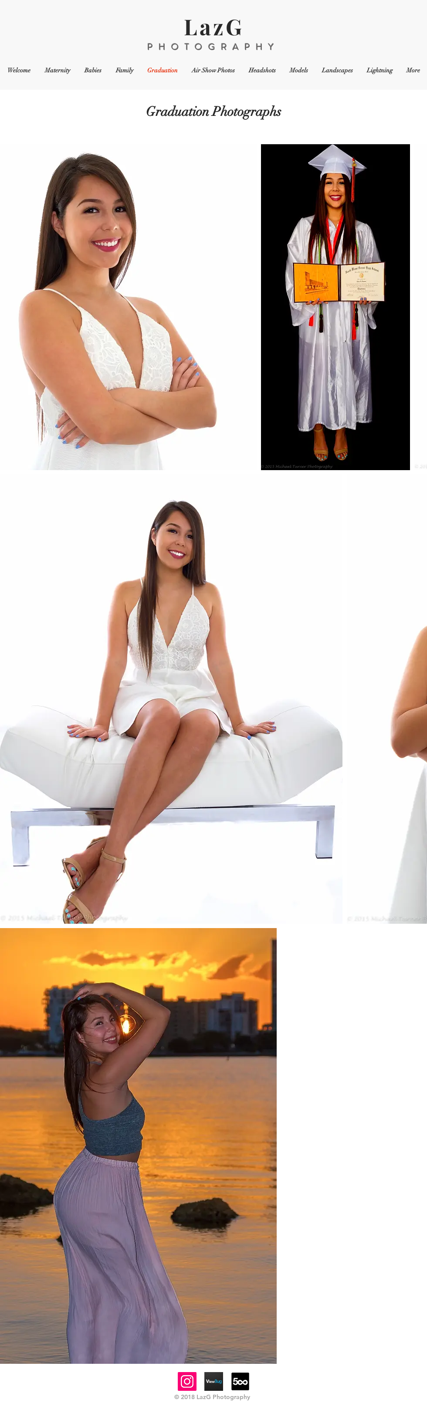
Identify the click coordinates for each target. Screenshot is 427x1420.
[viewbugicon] (213, 1381)
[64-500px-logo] (240, 1381)
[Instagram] (187, 1381)
